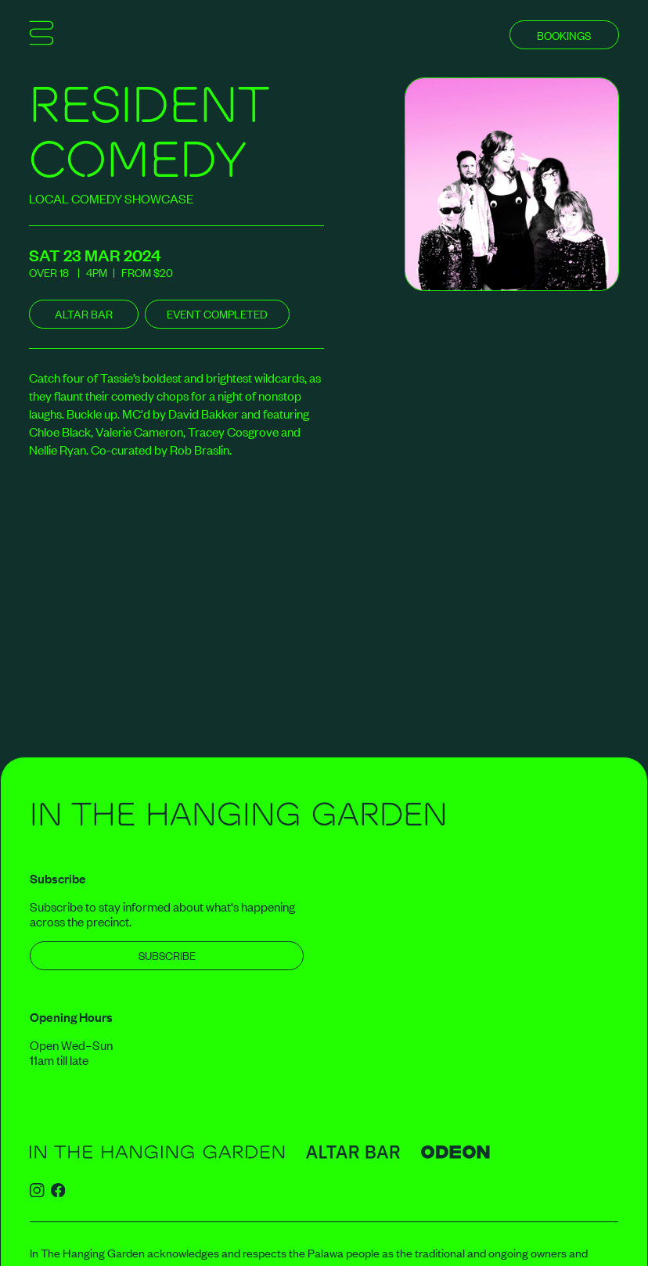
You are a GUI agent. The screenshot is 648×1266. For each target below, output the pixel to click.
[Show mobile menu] (41, 35)
